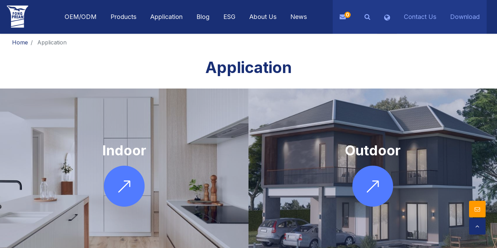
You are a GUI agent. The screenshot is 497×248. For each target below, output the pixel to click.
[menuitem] (166, 17)
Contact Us (420, 16)
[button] (367, 17)
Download (465, 16)
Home (20, 42)
